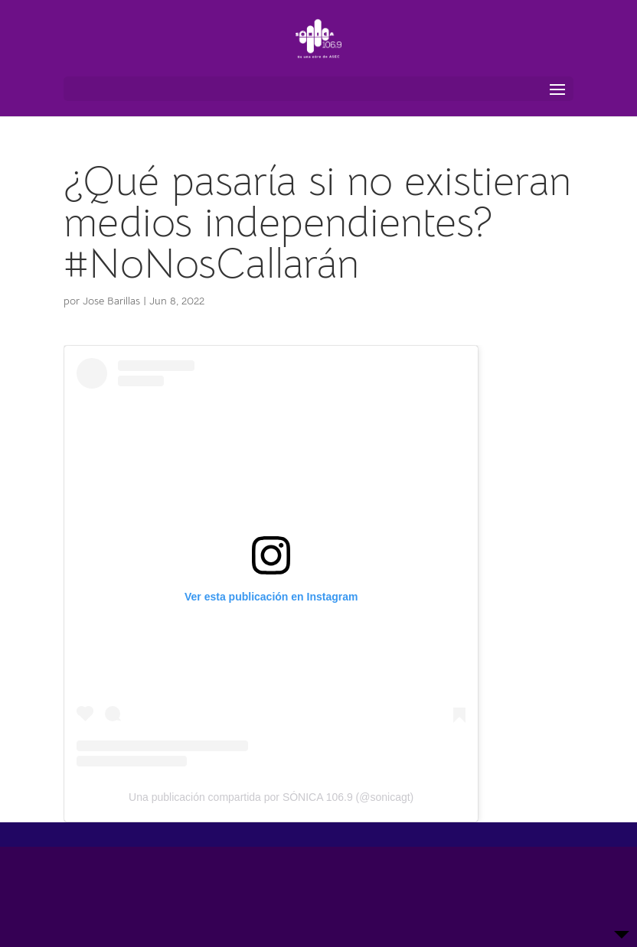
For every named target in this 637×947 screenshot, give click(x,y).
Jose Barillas (111, 301)
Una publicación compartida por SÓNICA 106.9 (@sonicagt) (271, 797)
